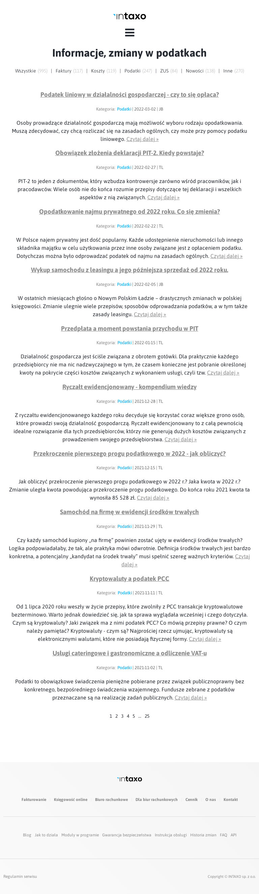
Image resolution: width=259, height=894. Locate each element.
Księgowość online (70, 799)
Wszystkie (25, 70)
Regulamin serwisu (20, 876)
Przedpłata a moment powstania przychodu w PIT (129, 328)
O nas (210, 799)
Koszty (98, 70)
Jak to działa (46, 835)
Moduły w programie (80, 835)
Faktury (63, 70)
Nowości (195, 70)
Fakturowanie (34, 799)
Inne (228, 70)
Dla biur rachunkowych (157, 799)
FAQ (223, 835)
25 (147, 716)
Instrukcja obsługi (171, 835)
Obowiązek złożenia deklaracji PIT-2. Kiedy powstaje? (129, 152)
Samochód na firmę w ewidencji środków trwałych (129, 511)
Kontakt (231, 799)
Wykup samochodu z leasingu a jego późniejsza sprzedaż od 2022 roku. (129, 269)
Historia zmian (203, 835)
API (233, 835)
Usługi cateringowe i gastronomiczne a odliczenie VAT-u (130, 653)
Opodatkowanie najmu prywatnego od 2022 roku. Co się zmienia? (129, 211)
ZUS (164, 70)
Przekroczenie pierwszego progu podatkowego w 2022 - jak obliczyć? (129, 453)
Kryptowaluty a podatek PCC (129, 578)
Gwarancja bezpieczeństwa (126, 835)
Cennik (191, 799)
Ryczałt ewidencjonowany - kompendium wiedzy (129, 386)
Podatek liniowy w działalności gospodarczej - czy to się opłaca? (129, 94)
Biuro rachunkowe (111, 799)
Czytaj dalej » (142, 139)
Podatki (132, 70)
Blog (27, 835)
